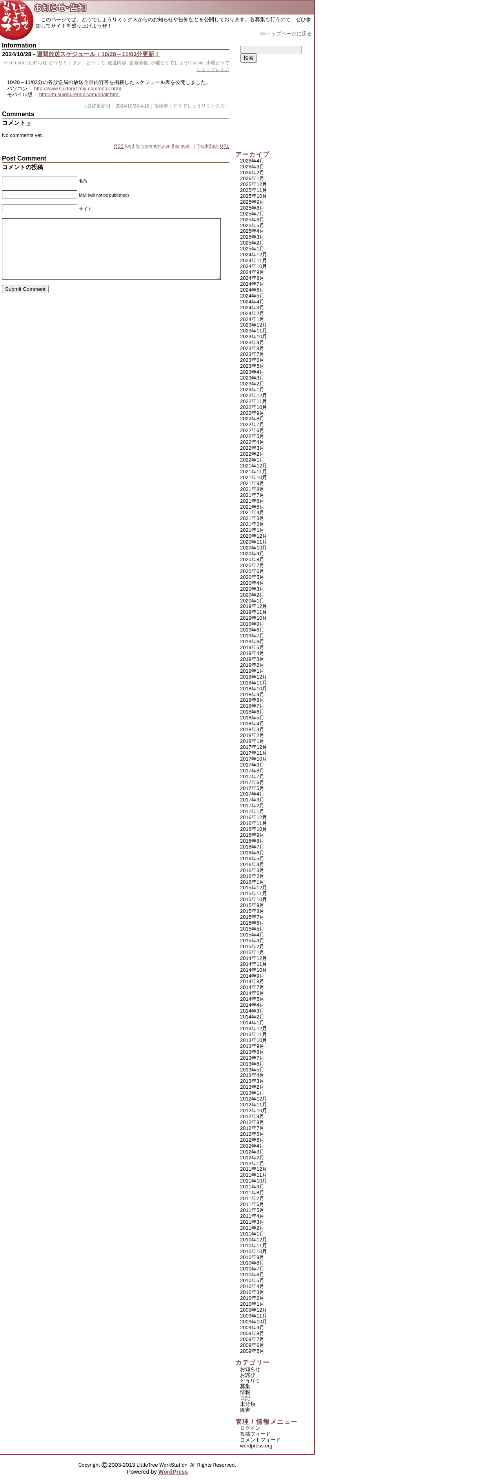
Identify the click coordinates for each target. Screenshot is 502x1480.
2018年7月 (252, 706)
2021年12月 (253, 466)
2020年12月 (253, 536)
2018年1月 (252, 741)
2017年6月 (252, 782)
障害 (245, 1410)
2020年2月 (252, 595)
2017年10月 (253, 759)
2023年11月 (253, 331)
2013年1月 (252, 1093)
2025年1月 (252, 249)
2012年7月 (252, 1128)
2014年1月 (252, 1023)
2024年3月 (252, 307)
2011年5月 (252, 1210)
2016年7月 (252, 847)
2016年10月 (253, 829)
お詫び (247, 1375)
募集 (245, 1386)
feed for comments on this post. (152, 146)
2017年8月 (252, 771)
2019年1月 (252, 671)
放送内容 (116, 63)
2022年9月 (252, 413)
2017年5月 (252, 788)
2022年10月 (253, 407)
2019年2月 (252, 665)
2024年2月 (252, 313)
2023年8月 (252, 348)
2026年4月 (252, 161)
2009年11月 (253, 1316)
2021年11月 (253, 471)
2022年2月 (252, 454)
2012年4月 (252, 1146)
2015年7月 (252, 917)
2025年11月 (253, 190)
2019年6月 (252, 641)
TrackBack (213, 146)
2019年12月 (253, 606)
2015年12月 (253, 888)
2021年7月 (252, 495)
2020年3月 (252, 589)
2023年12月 (253, 325)
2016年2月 (252, 876)
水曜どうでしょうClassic (177, 63)
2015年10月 (253, 899)
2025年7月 (252, 214)
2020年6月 (252, 571)
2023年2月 (252, 384)
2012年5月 (252, 1140)
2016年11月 (253, 823)
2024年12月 (253, 254)
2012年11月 (253, 1105)
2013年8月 (252, 1052)
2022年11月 (253, 401)
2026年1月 (252, 178)
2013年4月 (252, 1075)
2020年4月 (252, 583)
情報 (245, 1392)
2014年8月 (252, 981)
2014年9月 (252, 976)
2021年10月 (253, 477)
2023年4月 (252, 372)
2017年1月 (252, 811)
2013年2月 (252, 1087)
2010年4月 (252, 1286)
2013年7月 (252, 1058)
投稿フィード (255, 1434)
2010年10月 (253, 1251)
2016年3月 (252, 870)
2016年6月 (252, 853)
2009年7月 (252, 1339)
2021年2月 (252, 524)
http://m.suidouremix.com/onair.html (79, 94)
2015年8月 (252, 911)
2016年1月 (252, 882)
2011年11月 (253, 1175)
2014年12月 (253, 958)
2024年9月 (252, 272)
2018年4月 (252, 723)
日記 (245, 1398)
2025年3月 (252, 237)
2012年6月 (252, 1134)
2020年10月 (253, 548)
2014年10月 (253, 970)
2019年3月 (252, 659)
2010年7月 (252, 1269)
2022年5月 (252, 436)
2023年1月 (252, 389)
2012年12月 (253, 1099)
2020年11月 (253, 542)
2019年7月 (252, 636)
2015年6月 (252, 923)
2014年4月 (252, 1005)
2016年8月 (252, 841)
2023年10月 (253, 336)
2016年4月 (252, 864)
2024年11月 (253, 260)
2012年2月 (252, 1158)
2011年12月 (253, 1169)
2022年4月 (252, 442)
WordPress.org (256, 1446)
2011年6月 (252, 1204)
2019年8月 (252, 630)
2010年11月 (253, 1245)
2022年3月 (252, 448)
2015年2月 (252, 946)
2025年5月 (252, 225)
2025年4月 (252, 231)
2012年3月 (252, 1152)
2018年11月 (253, 683)
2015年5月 (252, 929)
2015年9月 (252, 905)
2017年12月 (253, 747)
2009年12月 (253, 1310)
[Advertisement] (274, 107)
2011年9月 (252, 1187)
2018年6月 (252, 712)
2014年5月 (252, 999)
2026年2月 (252, 172)
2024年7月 (252, 284)
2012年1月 (252, 1163)
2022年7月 (252, 424)
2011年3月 (252, 1222)
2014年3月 (252, 1011)
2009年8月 (252, 1333)
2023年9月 (252, 342)
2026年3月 (252, 167)
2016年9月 (252, 835)
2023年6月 (252, 360)
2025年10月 (253, 196)
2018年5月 (252, 718)
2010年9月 (252, 1257)
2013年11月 (253, 1034)
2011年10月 (253, 1181)
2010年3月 (252, 1292)
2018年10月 (253, 689)
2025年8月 (252, 208)
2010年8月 (252, 1263)
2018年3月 (252, 729)
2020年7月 (252, 565)
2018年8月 (252, 700)
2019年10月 (253, 618)
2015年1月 (252, 952)
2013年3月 (252, 1081)
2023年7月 (252, 354)
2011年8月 (252, 1192)
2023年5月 (252, 366)
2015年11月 (253, 893)
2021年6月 (252, 501)
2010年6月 (252, 1274)
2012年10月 (253, 1110)
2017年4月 (252, 794)
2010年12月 (253, 1240)
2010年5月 (252, 1280)
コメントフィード (260, 1440)
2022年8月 (252, 419)
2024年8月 (252, 278)
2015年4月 (252, 935)
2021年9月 (252, 483)
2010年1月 (252, 1304)
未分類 (247, 1404)
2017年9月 (252, 765)
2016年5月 (252, 858)
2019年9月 (252, 624)
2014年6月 (252, 993)
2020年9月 (252, 554)
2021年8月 (252, 489)
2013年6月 (252, 1064)
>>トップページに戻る (286, 33)
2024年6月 (252, 290)
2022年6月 (252, 430)
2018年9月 (252, 694)
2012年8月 (252, 1122)
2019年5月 (252, 647)
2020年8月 (252, 559)
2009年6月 (252, 1345)
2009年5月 (252, 1351)
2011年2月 (252, 1228)
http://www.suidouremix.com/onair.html (77, 88)
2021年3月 (252, 518)
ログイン (250, 1428)
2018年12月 (253, 677)
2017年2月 (252, 805)
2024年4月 (252, 302)
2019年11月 (253, 612)
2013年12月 (253, 1028)
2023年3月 (252, 378)
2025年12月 (253, 184)
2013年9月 (252, 1046)
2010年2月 (252, 1298)
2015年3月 (252, 940)
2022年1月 (252, 460)
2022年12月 (253, 395)
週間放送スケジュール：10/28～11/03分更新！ (98, 54)
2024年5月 (252, 296)
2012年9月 (252, 1116)
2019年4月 (252, 653)
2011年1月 (252, 1234)
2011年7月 (252, 1198)
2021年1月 (252, 530)
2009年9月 (252, 1327)
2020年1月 (252, 601)
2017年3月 (252, 800)
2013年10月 (253, 1040)
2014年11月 (253, 964)
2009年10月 (253, 1322)
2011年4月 (252, 1216)
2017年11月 (253, 753)
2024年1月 (252, 319)
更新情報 (138, 63)
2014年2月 (252, 1017)
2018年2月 (252, 735)
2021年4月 (252, 512)
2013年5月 (252, 1070)
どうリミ (58, 63)
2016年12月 (253, 817)
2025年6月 (252, 220)
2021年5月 (252, 507)
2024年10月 (253, 266)
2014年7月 (252, 987)
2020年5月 (252, 577)
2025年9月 (252, 202)
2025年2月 (252, 243)
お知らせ (37, 63)
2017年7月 (252, 776)
